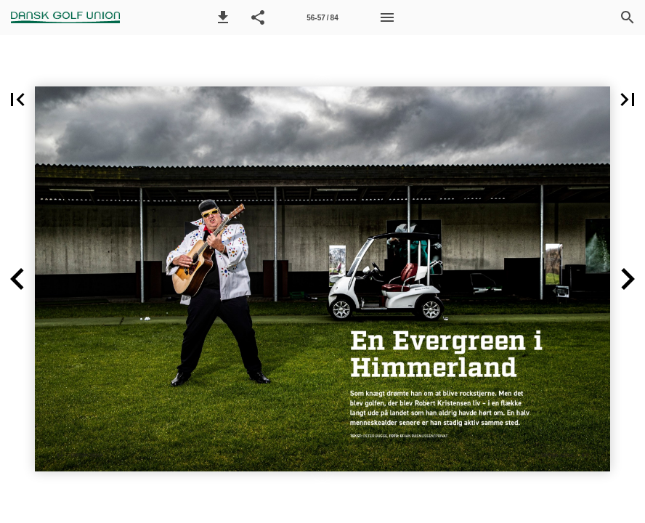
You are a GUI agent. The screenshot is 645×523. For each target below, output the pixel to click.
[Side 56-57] (322, 17)
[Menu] (387, 17)
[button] (223, 17)
